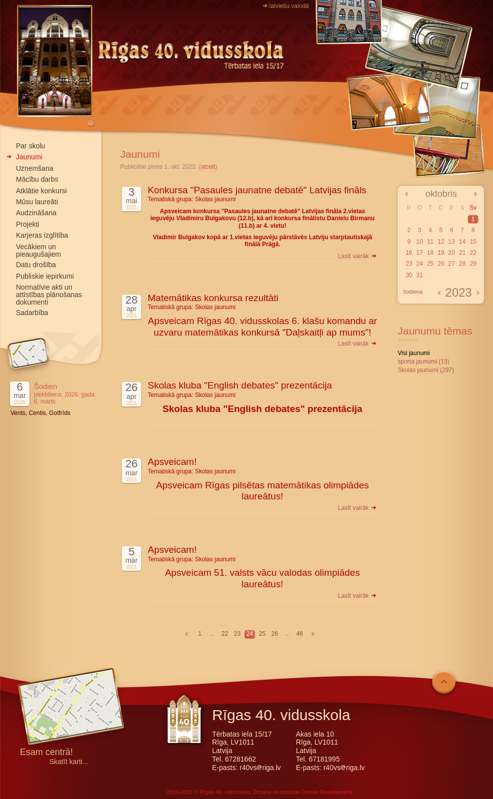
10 (419, 241)
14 (462, 241)
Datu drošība (36, 265)
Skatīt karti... (68, 762)
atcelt (208, 166)
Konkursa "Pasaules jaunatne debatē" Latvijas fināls (257, 190)
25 (262, 633)
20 (451, 252)
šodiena (413, 292)
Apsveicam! (172, 461)
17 (419, 252)
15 (473, 241)
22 (225, 633)
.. (212, 633)
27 (451, 263)
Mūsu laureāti (37, 202)
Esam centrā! (46, 753)
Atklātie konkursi (41, 191)
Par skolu (30, 146)
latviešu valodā (289, 5)
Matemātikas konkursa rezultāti (213, 298)
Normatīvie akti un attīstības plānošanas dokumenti (49, 294)
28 (462, 263)
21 (462, 252)
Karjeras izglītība (42, 235)
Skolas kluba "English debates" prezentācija (240, 385)
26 (274, 633)
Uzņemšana (34, 168)
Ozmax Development (326, 792)
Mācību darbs (37, 179)
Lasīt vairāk (357, 256)
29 (473, 263)
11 (430, 241)
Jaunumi (29, 157)
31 (419, 275)
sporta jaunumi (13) (423, 361)
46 (299, 633)
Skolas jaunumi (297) (426, 370)
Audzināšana (36, 213)
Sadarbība (32, 313)
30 (409, 275)
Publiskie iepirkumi (45, 276)
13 (451, 241)
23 (237, 633)
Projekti (27, 224)
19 (441, 252)
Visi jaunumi (414, 353)
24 (249, 633)
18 (430, 252)
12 (441, 241)
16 (409, 252)
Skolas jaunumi (215, 199)
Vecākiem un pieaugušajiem (38, 250)
